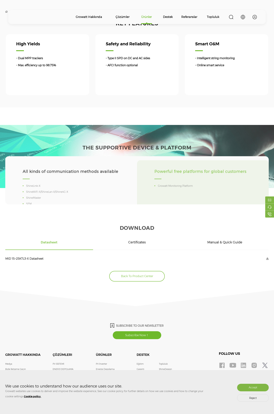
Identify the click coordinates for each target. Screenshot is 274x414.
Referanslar (189, 17)
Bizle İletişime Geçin (15, 369)
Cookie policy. (32, 396)
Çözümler (122, 17)
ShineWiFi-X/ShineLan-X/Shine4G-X (48, 199)
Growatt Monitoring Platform (176, 193)
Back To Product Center (137, 276)
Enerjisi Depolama (105, 369)
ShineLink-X (34, 193)
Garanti (140, 369)
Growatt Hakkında (89, 17)
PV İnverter (101, 364)
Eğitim (140, 364)
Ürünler (146, 17)
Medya (8, 364)
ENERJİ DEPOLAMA (63, 369)
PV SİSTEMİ (58, 364)
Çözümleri (62, 355)
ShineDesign (165, 369)
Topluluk (213, 17)
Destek (168, 17)
